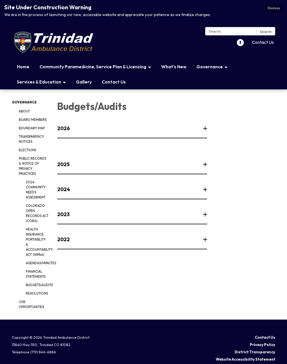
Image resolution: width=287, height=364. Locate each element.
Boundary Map (32, 128)
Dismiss (274, 8)
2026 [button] (64, 128)
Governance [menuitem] (209, 66)
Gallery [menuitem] (84, 82)
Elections (27, 150)
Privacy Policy (262, 344)
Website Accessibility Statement (245, 359)
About (24, 111)
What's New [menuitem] (173, 66)
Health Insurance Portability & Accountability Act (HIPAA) (37, 242)
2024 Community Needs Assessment (36, 189)
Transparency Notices (31, 139)
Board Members (33, 119)
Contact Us (263, 42)
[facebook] (240, 44)
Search (266, 31)
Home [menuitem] (23, 66)
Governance (24, 102)
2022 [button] (64, 239)
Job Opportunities (31, 304)
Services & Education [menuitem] (39, 82)
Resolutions (37, 293)
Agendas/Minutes (37, 263)
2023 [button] (63, 214)
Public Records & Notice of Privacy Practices (32, 166)
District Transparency (255, 352)
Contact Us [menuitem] (114, 82)
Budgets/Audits (37, 285)
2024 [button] (64, 189)
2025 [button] (63, 164)
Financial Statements (35, 274)
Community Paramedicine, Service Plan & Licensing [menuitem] (93, 66)
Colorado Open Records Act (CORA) (37, 213)
